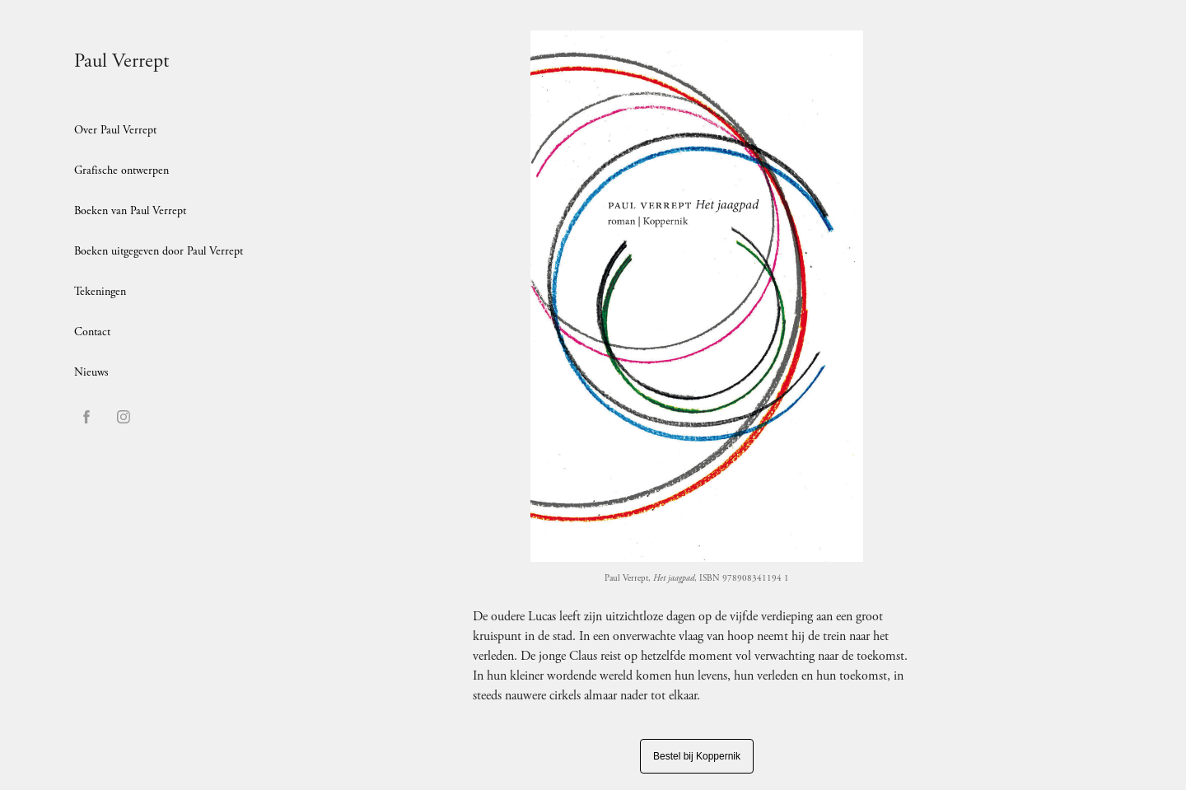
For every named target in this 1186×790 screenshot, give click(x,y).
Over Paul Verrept (115, 130)
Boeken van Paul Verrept (130, 210)
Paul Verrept (121, 61)
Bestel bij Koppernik (696, 756)
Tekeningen (100, 291)
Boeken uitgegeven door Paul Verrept (158, 251)
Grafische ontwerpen (121, 170)
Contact (92, 332)
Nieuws (91, 372)
